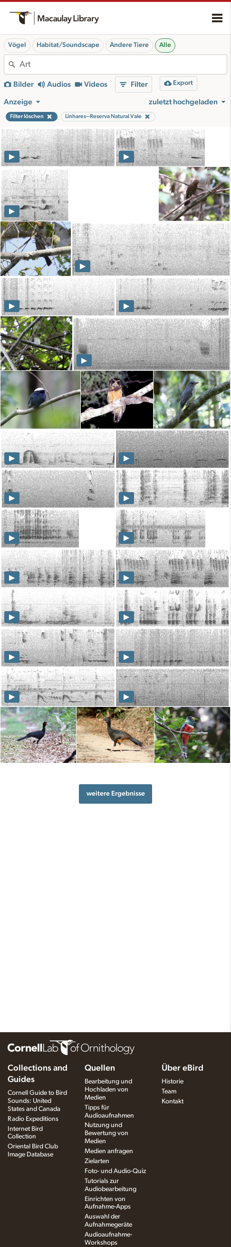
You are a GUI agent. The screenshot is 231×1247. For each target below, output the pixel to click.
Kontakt (172, 1101)
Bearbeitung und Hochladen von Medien (108, 1089)
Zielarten (97, 1161)
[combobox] (123, 64)
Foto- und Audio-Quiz (115, 1171)
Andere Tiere (129, 45)
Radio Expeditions (33, 1119)
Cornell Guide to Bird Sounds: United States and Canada (37, 1101)
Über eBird (182, 1068)
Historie (172, 1081)
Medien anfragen (109, 1151)
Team (169, 1091)
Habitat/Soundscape (68, 45)
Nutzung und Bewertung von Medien (106, 1133)
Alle (165, 45)
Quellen (100, 1068)
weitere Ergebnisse (116, 793)
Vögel (17, 45)
